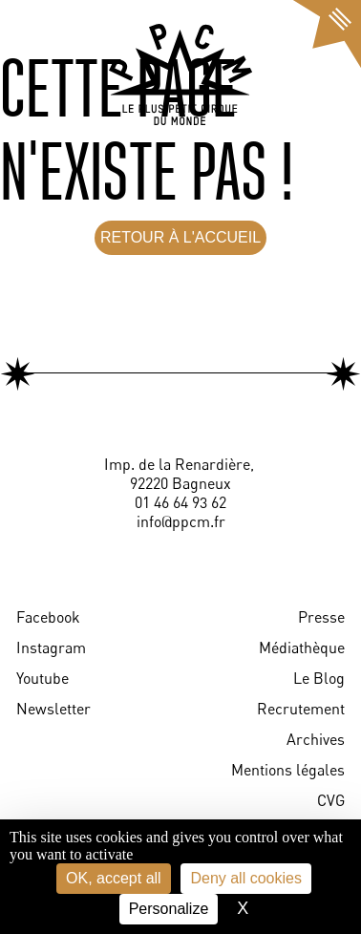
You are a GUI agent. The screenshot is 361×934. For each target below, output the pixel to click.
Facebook (48, 616)
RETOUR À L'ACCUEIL (180, 237)
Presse (321, 616)
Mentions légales (288, 769)
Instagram (51, 647)
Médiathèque (302, 647)
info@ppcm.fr (181, 521)
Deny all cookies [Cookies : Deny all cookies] (246, 878)
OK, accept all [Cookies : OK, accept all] (113, 878)
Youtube (42, 678)
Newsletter (53, 708)
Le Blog (319, 678)
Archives (316, 739)
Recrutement (301, 708)
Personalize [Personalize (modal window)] (169, 909)
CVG (331, 800)
